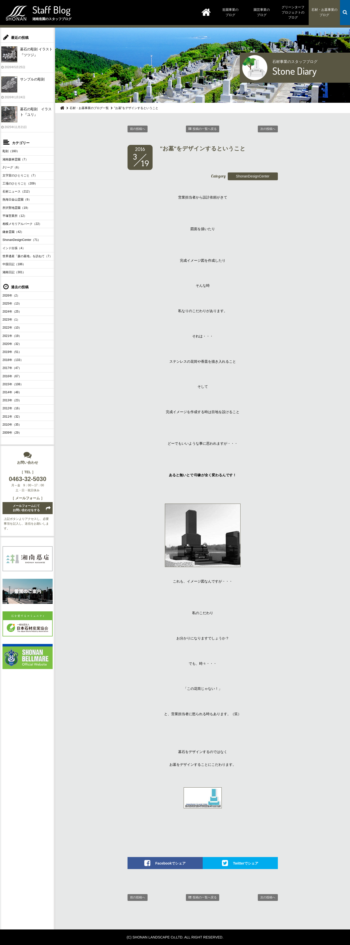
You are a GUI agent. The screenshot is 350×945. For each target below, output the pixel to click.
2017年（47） (12, 368)
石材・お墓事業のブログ (324, 12)
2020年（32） (12, 344)
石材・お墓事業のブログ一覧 (89, 108)
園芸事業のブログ (262, 12)
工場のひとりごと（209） (20, 183)
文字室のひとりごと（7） (20, 175)
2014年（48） (12, 392)
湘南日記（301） (14, 272)
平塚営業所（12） (15, 216)
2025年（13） (12, 303)
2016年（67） (12, 376)
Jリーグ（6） (12, 167)
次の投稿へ (267, 129)
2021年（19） (12, 336)
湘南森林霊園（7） (15, 159)
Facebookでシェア (170, 863)
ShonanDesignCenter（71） (22, 240)
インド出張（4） (14, 248)
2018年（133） (13, 360)
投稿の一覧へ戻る (205, 129)
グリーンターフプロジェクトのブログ (293, 12)
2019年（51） (12, 352)
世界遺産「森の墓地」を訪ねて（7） (27, 256)
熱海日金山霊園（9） (17, 199)
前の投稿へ (137, 129)
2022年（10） (12, 327)
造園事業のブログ (230, 12)
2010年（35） (12, 424)
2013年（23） (12, 400)
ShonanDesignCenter (253, 176)
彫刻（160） (11, 151)
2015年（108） (13, 384)
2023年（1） (11, 319)
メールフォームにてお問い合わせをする (26, 508)
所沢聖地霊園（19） (16, 208)
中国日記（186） (14, 264)
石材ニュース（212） (17, 191)
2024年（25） (12, 311)
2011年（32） (12, 416)
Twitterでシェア (245, 863)
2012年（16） (12, 408)
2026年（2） (11, 295)
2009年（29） (12, 432)
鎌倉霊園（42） (13, 232)
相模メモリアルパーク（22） (22, 224)
